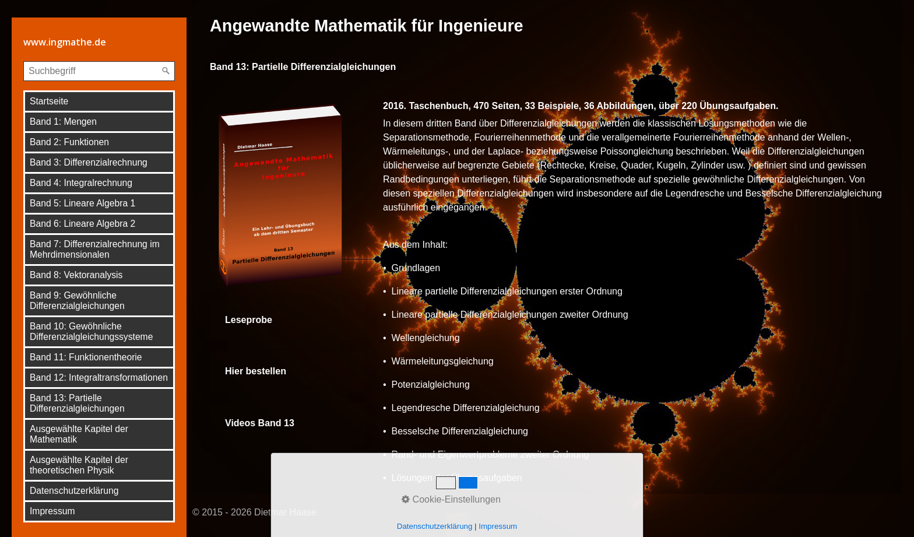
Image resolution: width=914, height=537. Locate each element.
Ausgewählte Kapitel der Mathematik (79, 434)
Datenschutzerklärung (74, 491)
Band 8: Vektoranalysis (76, 275)
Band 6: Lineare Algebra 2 (82, 224)
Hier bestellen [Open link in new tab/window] (287, 371)
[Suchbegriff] (99, 71)
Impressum (52, 511)
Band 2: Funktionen (69, 142)
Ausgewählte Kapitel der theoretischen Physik (79, 465)
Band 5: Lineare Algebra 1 (82, 203)
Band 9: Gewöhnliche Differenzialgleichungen (77, 300)
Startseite (49, 101)
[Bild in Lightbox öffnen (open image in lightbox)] (287, 193)
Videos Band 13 (287, 423)
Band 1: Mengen (63, 122)
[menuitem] (99, 101)
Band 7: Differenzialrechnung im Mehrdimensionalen (95, 249)
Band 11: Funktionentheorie (86, 357)
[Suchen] (166, 71)
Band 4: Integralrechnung (81, 183)
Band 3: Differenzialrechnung (88, 162)
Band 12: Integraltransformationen (99, 377)
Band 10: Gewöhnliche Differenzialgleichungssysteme (91, 331)
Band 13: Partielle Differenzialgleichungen (77, 403)
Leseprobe (287, 320)
